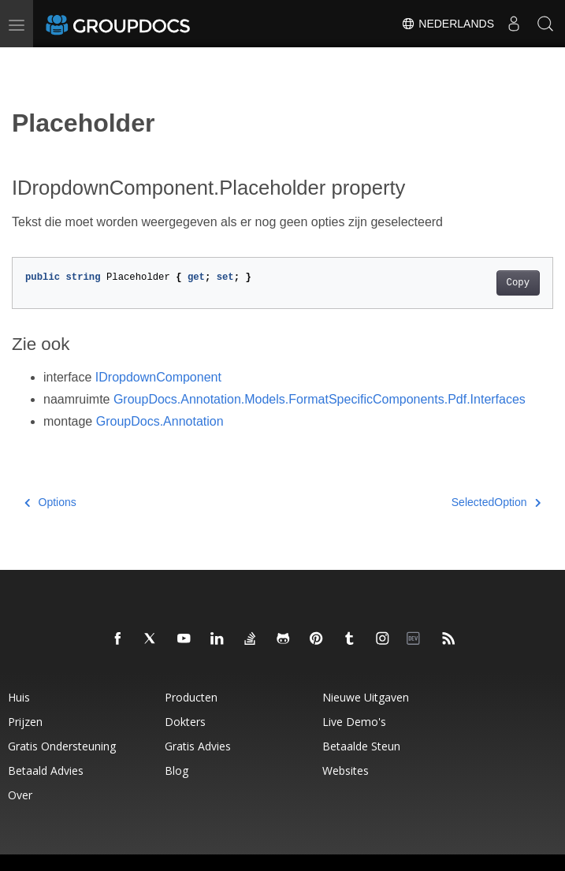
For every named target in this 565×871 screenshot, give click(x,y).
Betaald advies (46, 770)
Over (20, 794)
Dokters (185, 721)
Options (50, 502)
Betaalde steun (361, 746)
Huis (19, 697)
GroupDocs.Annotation (160, 421)
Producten (191, 697)
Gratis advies (198, 746)
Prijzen (25, 721)
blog (176, 770)
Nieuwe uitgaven (365, 697)
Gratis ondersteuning (62, 746)
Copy (518, 282)
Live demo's (354, 721)
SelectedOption (496, 502)
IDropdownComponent (158, 377)
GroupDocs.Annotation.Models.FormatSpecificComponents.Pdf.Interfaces (319, 399)
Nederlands (447, 24)
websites (345, 770)
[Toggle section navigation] (25, 60)
